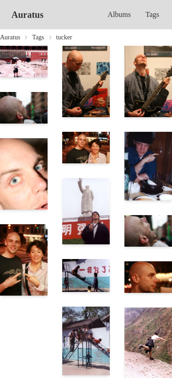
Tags (152, 14)
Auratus (27, 15)
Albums (119, 14)
